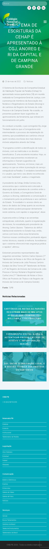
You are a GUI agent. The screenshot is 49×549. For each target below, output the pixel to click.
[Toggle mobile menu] (45, 22)
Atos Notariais (7, 452)
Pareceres (5, 465)
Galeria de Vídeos (8, 492)
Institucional (6, 433)
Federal (4, 460)
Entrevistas (6, 488)
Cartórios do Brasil (8, 524)
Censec (4, 516)
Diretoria (5, 424)
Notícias (30, 81)
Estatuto (5, 428)
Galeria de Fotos (7, 496)
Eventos (5, 484)
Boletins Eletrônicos (9, 480)
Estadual (5, 456)
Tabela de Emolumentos (10, 528)
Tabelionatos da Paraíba (10, 437)
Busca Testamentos (9, 520)
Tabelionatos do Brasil (10, 533)
